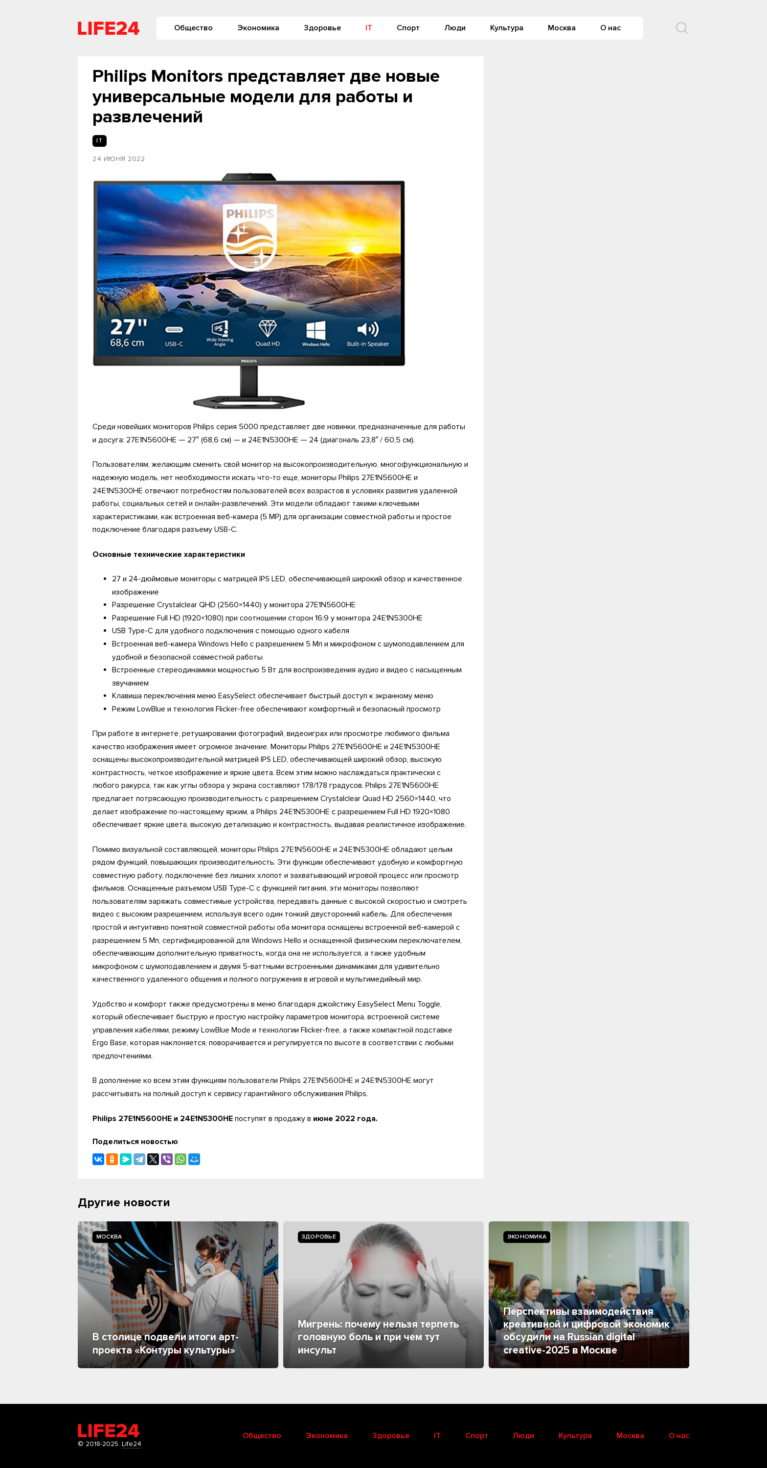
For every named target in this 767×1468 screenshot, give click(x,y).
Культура (506, 28)
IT (368, 28)
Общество (193, 28)
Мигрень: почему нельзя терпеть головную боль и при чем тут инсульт (378, 1337)
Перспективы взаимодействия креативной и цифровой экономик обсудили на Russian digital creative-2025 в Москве (586, 1331)
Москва (562, 28)
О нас (610, 28)
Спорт (408, 28)
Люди (455, 28)
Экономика (258, 28)
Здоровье (322, 28)
